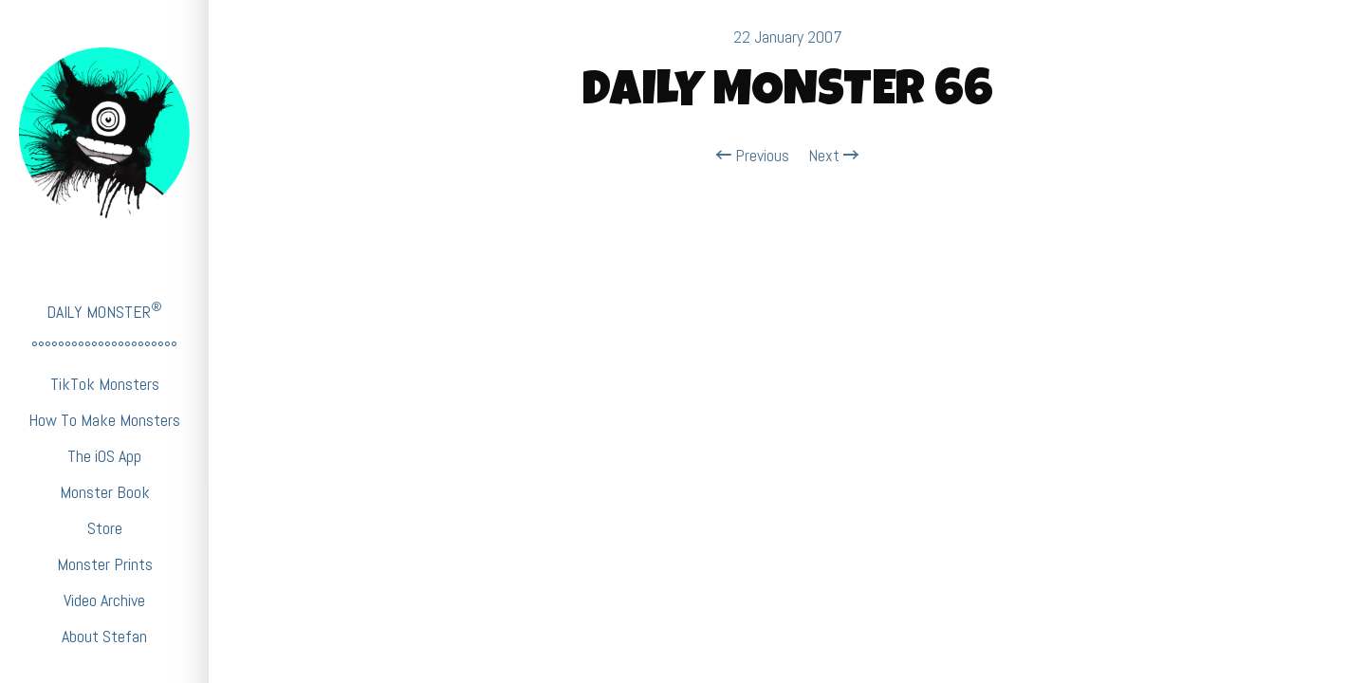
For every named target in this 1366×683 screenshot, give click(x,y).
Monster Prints (105, 564)
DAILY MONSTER (104, 311)
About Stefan (104, 636)
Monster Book (105, 492)
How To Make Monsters (104, 420)
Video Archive (104, 600)
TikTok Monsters (104, 384)
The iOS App (104, 456)
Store (104, 528)
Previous (752, 155)
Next (833, 155)
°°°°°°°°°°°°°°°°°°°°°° (104, 348)
